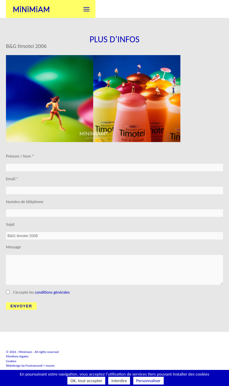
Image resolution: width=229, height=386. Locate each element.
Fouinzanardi (33, 366)
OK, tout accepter (86, 380)
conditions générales (52, 292)
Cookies (11, 361)
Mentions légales (17, 356)
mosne (50, 366)
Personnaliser (148, 380)
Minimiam (31, 9)
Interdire (119, 380)
